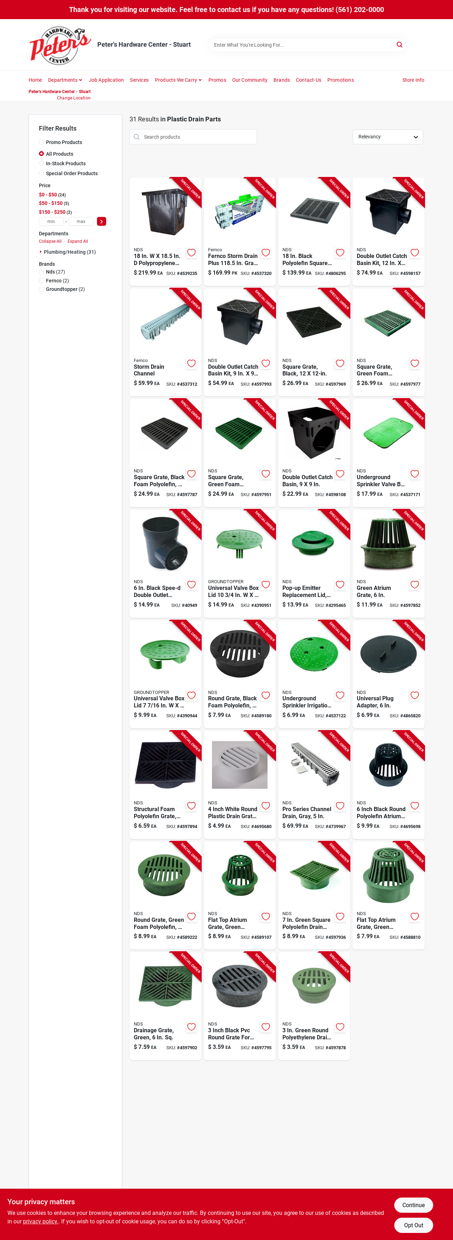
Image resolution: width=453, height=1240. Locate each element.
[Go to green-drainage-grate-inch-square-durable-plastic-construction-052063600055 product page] (165, 1006)
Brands (282, 80)
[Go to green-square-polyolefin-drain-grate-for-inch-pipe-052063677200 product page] (314, 896)
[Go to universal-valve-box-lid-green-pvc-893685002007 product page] (165, 674)
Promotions (340, 80)
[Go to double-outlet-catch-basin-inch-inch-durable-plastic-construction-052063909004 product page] (314, 453)
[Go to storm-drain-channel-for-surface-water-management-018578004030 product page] (165, 342)
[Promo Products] (41, 141)
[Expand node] (41, 251)
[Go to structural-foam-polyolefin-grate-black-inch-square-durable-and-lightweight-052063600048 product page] (165, 785)
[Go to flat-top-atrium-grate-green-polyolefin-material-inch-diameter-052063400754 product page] (240, 896)
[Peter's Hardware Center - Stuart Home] (60, 44)
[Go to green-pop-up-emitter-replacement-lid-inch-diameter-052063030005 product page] (314, 564)
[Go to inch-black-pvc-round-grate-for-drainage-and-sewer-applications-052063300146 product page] (240, 1006)
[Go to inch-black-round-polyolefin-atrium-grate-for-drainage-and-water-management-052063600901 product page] (388, 785)
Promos (217, 80)
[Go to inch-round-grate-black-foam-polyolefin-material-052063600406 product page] (240, 674)
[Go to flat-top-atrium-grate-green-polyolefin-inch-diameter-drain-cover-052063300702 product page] (388, 896)
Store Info (413, 80)
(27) (55, 272)
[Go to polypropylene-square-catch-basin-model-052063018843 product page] (165, 232)
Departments (63, 80)
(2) (57, 280)
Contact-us (308, 80)
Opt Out (413, 1225)
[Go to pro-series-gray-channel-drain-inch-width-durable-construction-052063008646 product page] (314, 785)
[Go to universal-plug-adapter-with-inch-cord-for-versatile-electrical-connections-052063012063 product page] (388, 674)
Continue (413, 1205)
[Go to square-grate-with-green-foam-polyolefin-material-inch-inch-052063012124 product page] (388, 342)
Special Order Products (72, 173)
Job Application (106, 80)
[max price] (81, 221)
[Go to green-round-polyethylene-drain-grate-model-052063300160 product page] (314, 1006)
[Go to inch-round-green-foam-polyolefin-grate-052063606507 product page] (165, 896)
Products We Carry (176, 80)
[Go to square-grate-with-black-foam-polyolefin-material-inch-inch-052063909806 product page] (165, 453)
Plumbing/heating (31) (70, 252)
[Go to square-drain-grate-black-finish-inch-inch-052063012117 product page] (314, 342)
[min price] (51, 221)
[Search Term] (307, 45)
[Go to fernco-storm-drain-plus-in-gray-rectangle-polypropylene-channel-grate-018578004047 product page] (240, 232)
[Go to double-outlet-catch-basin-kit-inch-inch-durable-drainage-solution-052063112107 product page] (388, 232)
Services (139, 80)
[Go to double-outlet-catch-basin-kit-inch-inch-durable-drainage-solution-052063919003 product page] (240, 342)
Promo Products (64, 142)
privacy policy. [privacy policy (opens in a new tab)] (40, 1221)
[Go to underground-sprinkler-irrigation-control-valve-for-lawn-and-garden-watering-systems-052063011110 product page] (314, 674)
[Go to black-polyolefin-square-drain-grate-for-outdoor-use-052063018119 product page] (314, 232)
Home (35, 80)
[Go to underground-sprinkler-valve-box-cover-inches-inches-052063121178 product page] (388, 453)
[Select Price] (101, 221)
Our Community (250, 80)
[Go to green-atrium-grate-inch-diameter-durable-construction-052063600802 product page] (388, 564)
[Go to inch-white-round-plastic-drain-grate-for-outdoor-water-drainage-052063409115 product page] (240, 785)
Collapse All (50, 241)
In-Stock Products (66, 163)
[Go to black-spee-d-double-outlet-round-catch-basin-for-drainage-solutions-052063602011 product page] (165, 564)
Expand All (78, 241)
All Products (59, 154)
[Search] (400, 44)
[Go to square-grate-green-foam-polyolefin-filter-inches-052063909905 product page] (240, 453)
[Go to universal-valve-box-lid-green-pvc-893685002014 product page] (240, 564)
